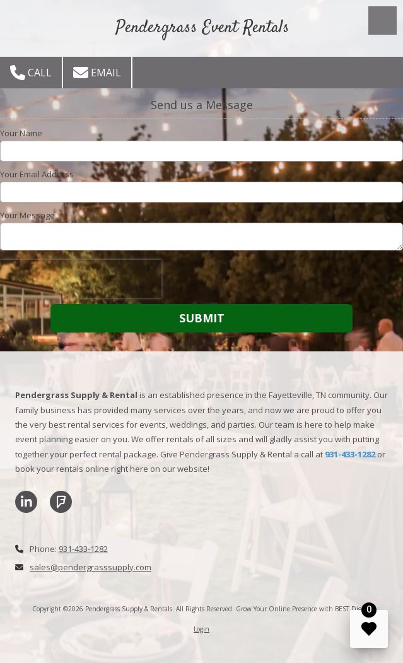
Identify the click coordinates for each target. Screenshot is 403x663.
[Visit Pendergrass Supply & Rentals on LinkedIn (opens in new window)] (26, 502)
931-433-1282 (83, 548)
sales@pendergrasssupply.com (90, 567)
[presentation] (80, 279)
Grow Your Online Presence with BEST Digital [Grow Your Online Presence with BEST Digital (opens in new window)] (303, 608)
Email (97, 72)
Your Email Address (37, 174)
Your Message (27, 215)
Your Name (21, 133)
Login (201, 629)
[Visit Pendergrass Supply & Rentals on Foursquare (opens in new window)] (61, 502)
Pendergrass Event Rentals (202, 28)
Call (31, 72)
